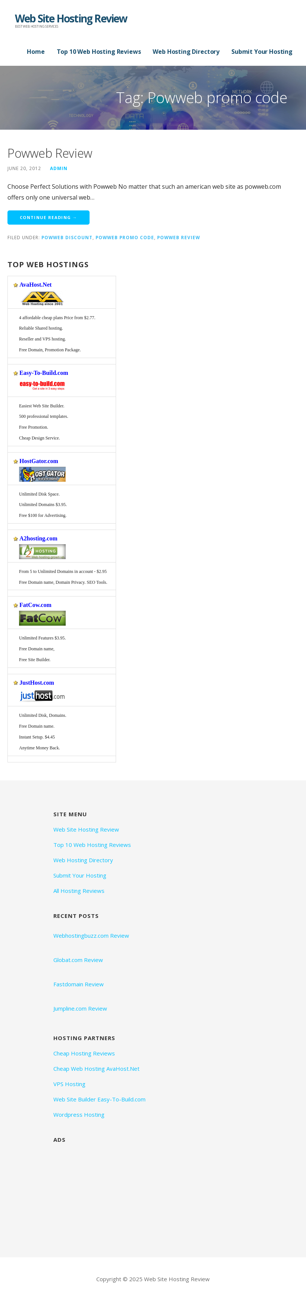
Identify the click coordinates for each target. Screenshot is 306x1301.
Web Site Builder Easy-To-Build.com (99, 1099)
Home (35, 51)
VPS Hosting (69, 1084)
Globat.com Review (78, 960)
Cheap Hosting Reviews (84, 1053)
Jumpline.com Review (80, 1008)
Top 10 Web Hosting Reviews (99, 51)
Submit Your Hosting (262, 51)
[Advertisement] (109, 1194)
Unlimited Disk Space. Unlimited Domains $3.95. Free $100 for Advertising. (43, 504)
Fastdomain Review (78, 984)
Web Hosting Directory (186, 51)
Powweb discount (67, 237)
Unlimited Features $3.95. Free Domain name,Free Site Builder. (42, 648)
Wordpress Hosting (78, 1114)
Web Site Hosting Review (71, 18)
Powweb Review (49, 153)
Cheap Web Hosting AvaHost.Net (96, 1068)
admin (59, 168)
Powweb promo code (125, 237)
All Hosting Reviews (78, 890)
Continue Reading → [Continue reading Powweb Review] (48, 217)
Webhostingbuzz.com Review (91, 935)
